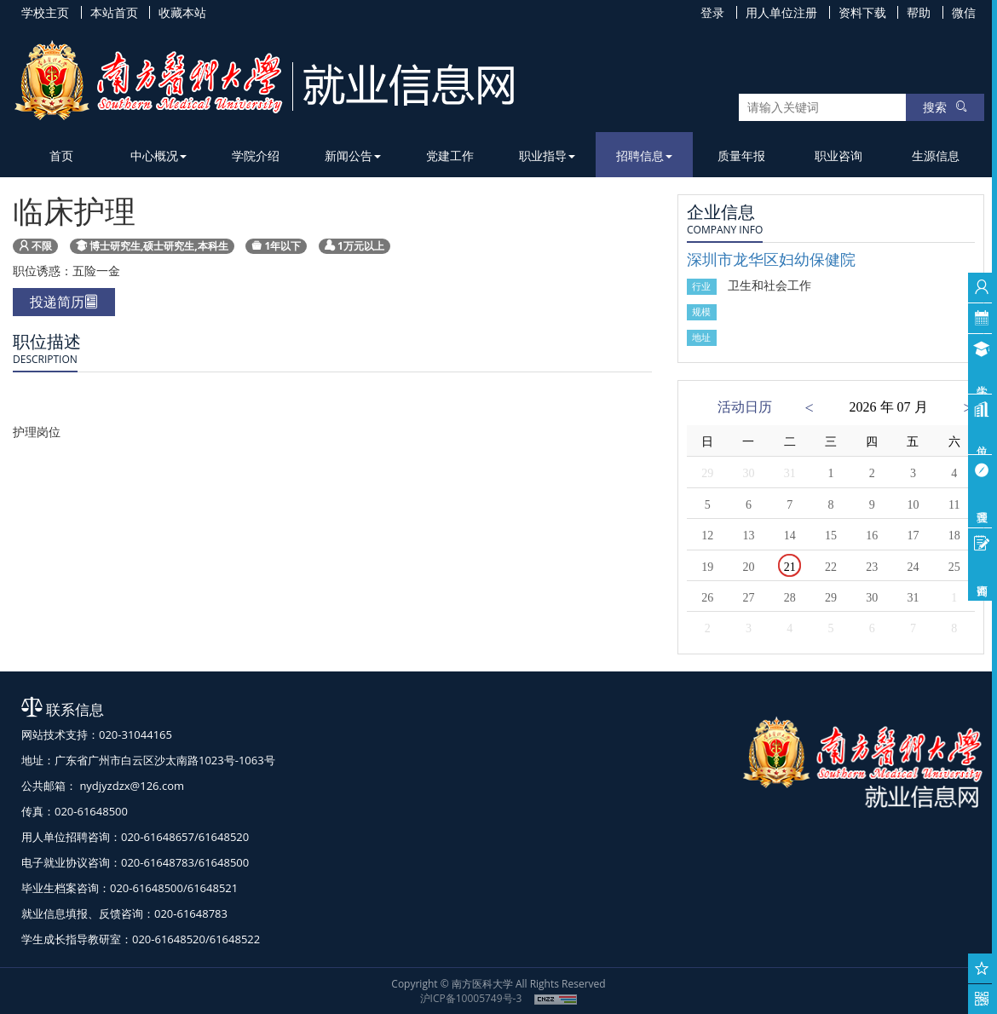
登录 (712, 12)
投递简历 (64, 301)
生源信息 (936, 155)
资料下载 (862, 12)
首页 (61, 155)
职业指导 (547, 155)
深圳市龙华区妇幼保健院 (771, 259)
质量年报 (741, 155)
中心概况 (158, 155)
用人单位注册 (781, 12)
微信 (964, 12)
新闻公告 (353, 155)
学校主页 (45, 12)
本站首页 (114, 12)
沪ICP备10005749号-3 (471, 998)
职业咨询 (838, 155)
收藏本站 (182, 12)
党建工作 (450, 155)
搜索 (945, 107)
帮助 (919, 12)
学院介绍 (256, 155)
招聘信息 (644, 155)
